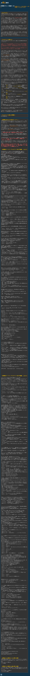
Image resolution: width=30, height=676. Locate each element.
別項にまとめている (11, 129)
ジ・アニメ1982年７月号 (5, 59)
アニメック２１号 (6, 54)
